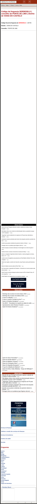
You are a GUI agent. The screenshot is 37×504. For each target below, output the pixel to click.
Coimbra (3, 458)
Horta (2, 481)
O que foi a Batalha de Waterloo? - (13, 367)
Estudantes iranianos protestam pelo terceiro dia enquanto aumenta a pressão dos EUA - (17, 385)
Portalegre (4, 468)
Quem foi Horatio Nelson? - (12, 359)
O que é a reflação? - (10, 297)
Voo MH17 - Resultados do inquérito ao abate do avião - (18, 303)
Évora (2, 460)
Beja (2, 452)
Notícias (3, 5)
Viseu (2, 477)
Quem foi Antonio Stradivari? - (13, 306)
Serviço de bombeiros (7, 435)
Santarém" (4, 471)
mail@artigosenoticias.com (11, 502)
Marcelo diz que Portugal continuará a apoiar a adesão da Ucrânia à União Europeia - (17, 375)
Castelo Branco (5, 457)
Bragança (3, 455)
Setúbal (3, 472)
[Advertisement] (18, 50)
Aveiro (3, 451)
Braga (2, 454)
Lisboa (3, 466)
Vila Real (3, 475)
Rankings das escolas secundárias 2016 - (15, 295)
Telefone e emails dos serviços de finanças (12, 431)
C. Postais (11, 5)
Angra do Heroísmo (6, 483)
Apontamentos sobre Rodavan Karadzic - (16, 305)
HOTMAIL (28, 502)
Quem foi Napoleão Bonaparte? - (14, 365)
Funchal (3, 478)
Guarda (3, 463)
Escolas (3, 442)
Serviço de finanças (6, 427)
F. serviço (17, 5)
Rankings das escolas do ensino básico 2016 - (16, 294)
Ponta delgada (5, 480)
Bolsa (20, 5)
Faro (2, 461)
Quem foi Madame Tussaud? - (13, 361)
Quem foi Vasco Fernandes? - (13, 357)
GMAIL (34, 502)
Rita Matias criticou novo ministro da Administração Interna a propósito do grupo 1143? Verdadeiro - (18, 379)
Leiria (2, 465)
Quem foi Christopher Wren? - (13, 363)
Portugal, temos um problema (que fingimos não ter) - (17, 391)
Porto (2, 469)
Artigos (7, 5)
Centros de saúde (6, 438)
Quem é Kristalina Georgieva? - (13, 301)
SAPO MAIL (21, 502)
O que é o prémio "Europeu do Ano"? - (14, 299)
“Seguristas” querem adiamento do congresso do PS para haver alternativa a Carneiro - (17, 382)
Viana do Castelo (5, 474)
